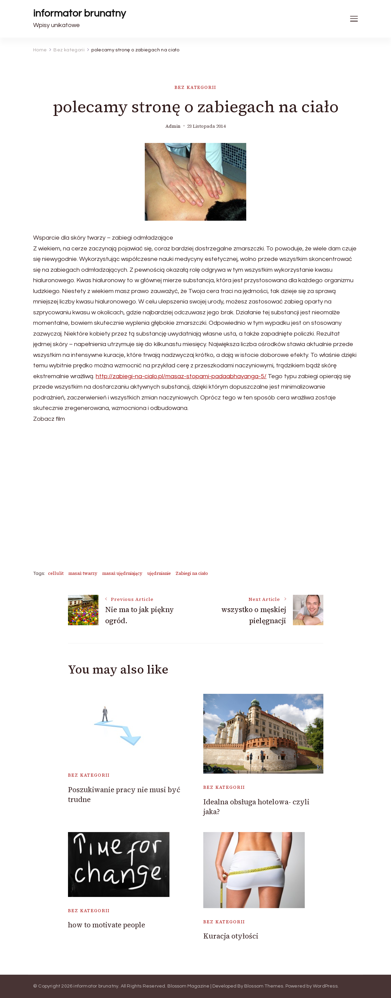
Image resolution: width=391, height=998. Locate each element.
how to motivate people (106, 925)
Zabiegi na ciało (192, 573)
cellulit (56, 573)
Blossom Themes (263, 986)
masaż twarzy (82, 573)
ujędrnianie (159, 573)
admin (173, 126)
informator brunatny (79, 13)
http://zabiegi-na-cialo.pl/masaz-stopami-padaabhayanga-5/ (181, 376)
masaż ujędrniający (122, 573)
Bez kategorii (196, 87)
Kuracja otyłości (230, 936)
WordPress (325, 986)
